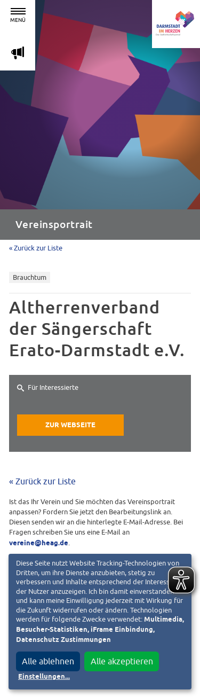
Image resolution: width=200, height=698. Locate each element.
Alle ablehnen (48, 661)
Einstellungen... (44, 676)
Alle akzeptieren (122, 661)
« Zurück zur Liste (35, 248)
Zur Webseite (70, 425)
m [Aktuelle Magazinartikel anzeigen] (17, 52)
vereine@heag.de (38, 543)
